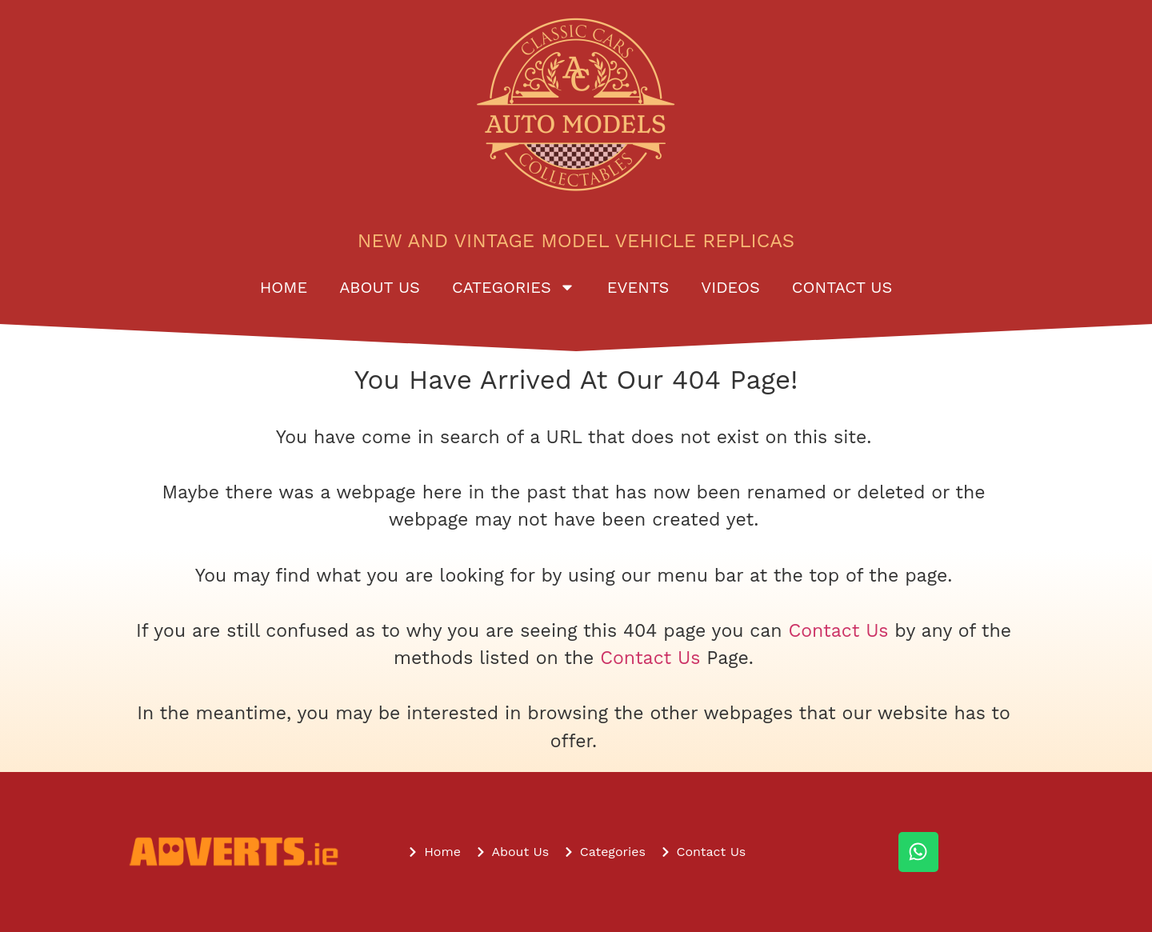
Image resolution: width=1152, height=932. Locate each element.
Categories (513, 287)
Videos (730, 287)
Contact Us (842, 287)
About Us (379, 287)
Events (638, 287)
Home (283, 287)
